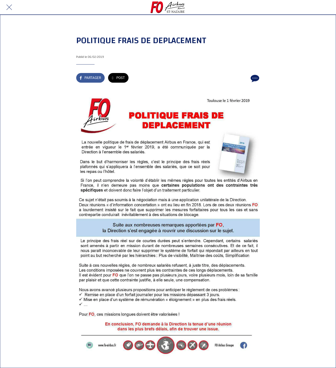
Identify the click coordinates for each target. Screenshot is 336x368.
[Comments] (254, 78)
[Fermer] (9, 7)
